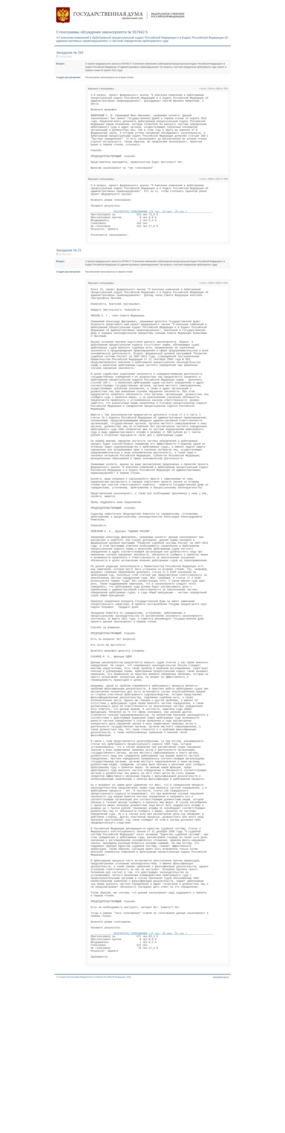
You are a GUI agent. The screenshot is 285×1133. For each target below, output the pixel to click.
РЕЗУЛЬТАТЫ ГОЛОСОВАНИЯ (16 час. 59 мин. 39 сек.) (152, 231)
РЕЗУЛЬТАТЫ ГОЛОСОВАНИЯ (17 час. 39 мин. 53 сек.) (152, 1079)
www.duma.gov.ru (221, 1128)
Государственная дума (120, 15)
